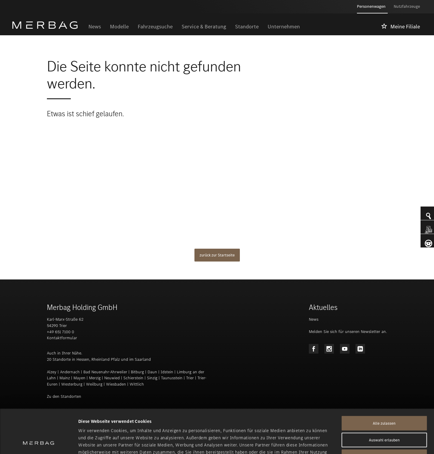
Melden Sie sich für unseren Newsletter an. (348, 331)
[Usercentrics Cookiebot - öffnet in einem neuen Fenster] (39, 442)
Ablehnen (384, 415)
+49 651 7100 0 (60, 332)
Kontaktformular (62, 338)
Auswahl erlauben (384, 398)
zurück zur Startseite (217, 255)
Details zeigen (315, 442)
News (313, 319)
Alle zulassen (384, 382)
